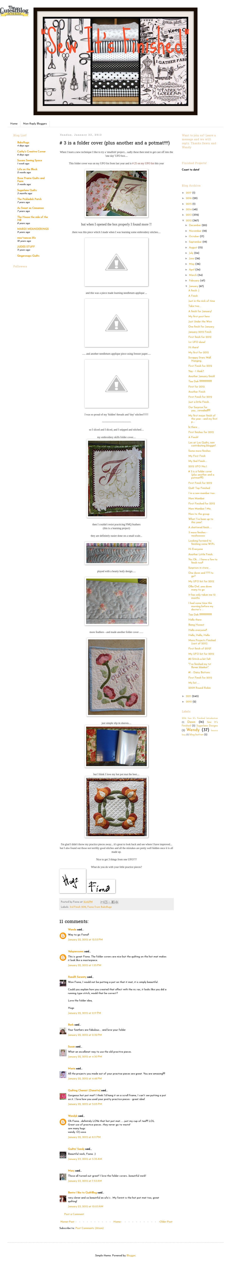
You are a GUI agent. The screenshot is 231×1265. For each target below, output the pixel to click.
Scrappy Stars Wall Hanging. (199, 359)
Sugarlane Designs (207, 726)
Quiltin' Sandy (76, 1149)
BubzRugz (23, 142)
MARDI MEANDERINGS (33, 229)
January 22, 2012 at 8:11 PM (84, 1137)
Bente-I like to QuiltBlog (82, 1192)
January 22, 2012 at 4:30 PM (85, 1056)
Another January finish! (201, 376)
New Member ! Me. (199, 508)
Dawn (191, 722)
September (195, 242)
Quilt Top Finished (199, 488)
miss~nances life (26, 238)
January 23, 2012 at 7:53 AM (85, 1181)
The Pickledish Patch (29, 199)
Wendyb (72, 1116)
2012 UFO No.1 (197, 466)
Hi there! (193, 347)
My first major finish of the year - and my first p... (202, 419)
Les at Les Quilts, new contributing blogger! (202, 444)
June (192, 258)
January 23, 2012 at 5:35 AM (85, 1159)
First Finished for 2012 (201, 503)
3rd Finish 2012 (78, 907)
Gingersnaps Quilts (28, 256)
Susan (71, 1046)
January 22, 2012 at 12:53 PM (85, 939)
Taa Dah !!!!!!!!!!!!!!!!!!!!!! (200, 381)
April (192, 269)
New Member (196, 498)
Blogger (130, 1255)
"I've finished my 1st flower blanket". (199, 666)
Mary (71, 1170)
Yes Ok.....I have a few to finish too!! (202, 561)
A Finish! (193, 437)
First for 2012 (196, 386)
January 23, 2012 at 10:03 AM (85, 1206)
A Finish (193, 296)
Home (13, 123)
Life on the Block (27, 169)
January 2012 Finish (199, 332)
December (195, 225)
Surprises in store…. (199, 568)
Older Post (166, 1221)
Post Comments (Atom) (89, 1228)
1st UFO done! (196, 342)
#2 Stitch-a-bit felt (199, 659)
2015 (189, 204)
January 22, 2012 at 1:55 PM (84, 965)
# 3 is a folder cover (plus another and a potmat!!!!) (201, 474)
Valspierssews (76, 951)
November (195, 231)
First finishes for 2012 (201, 432)
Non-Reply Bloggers (35, 123)
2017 (189, 192)
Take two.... (194, 306)
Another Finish (196, 392)
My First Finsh (196, 456)
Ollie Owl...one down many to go (200, 588)
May (192, 264)
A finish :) (193, 290)
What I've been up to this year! (200, 521)
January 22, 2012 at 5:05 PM (85, 1104)
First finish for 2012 (199, 337)
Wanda (72, 929)
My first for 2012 (198, 352)
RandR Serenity (77, 977)
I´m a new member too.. (202, 493)
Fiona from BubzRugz (99, 907)
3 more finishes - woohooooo (197, 534)
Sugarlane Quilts (27, 190)
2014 (189, 209)
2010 (189, 701)
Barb (71, 1024)
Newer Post (67, 1221)
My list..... (193, 683)
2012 (189, 220)
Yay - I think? (196, 371)
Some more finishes (199, 451)
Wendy (193, 730)
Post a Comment (74, 1214)
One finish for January (201, 326)
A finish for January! (200, 311)
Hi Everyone (195, 549)
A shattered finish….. (200, 527)
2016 (189, 198)
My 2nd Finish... (197, 461)
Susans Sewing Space (29, 160)
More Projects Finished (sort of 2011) (202, 642)
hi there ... (194, 427)
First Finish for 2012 (200, 366)
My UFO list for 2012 (201, 581)
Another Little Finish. (200, 554)
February (194, 280)
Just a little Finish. (198, 402)
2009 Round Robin (199, 688)
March (193, 275)
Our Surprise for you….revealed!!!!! (199, 409)
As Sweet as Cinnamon (30, 208)
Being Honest (196, 625)
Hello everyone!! (197, 630)
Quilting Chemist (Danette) (84, 1090)
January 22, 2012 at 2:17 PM (84, 1013)
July (191, 253)
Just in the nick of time (201, 301)
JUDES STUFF (26, 246)
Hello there (194, 619)
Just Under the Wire (200, 321)
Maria (71, 1068)
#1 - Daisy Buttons (199, 672)
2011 (189, 696)
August (193, 247)
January (194, 286)
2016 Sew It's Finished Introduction (200, 718)
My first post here (199, 316)
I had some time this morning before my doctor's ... (200, 606)
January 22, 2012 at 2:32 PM (85, 1035)
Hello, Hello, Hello (199, 635)
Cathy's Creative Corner (31, 151)
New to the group (198, 514)
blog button (196, 735)
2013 (189, 215)
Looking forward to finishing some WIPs (201, 542)
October (194, 236)
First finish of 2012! (199, 648)
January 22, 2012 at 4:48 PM (85, 1078)
